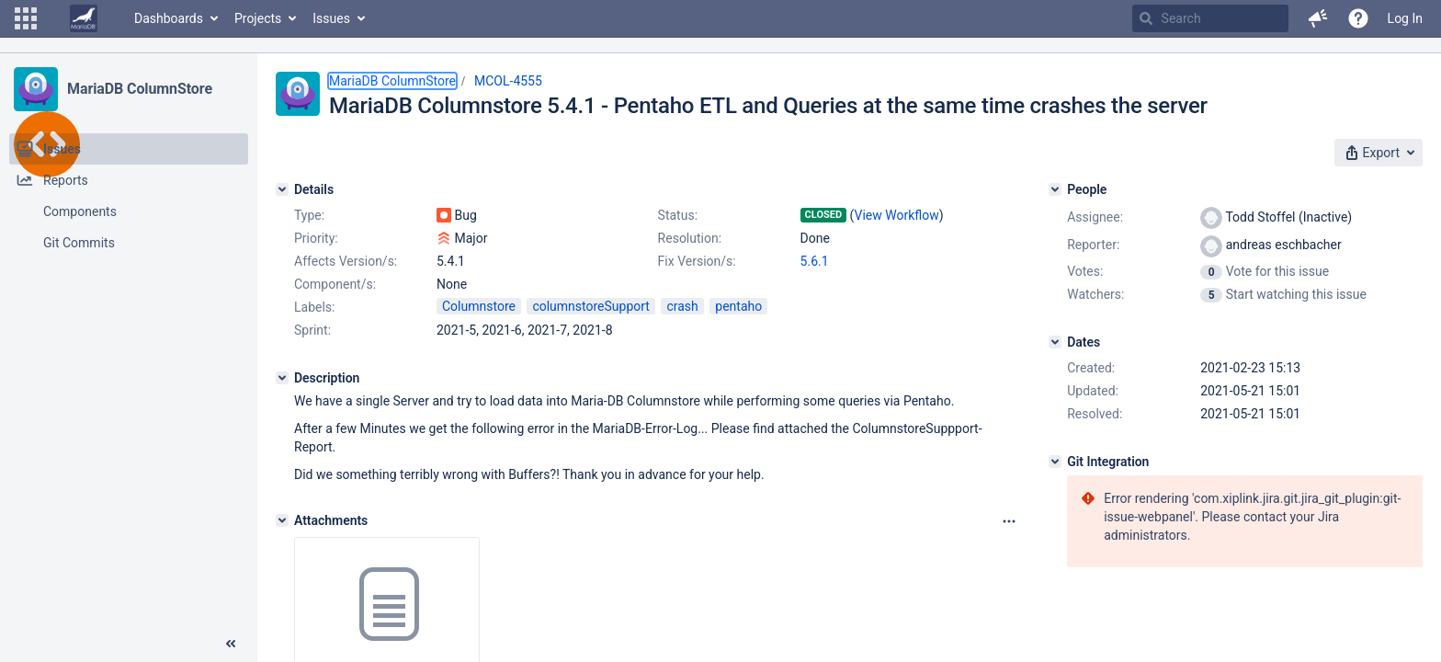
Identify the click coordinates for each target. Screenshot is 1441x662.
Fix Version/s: (697, 261)
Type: (309, 215)
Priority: (316, 238)
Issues (331, 18)
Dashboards (168, 18)
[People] (1055, 189)
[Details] (282, 189)
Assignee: (1095, 217)
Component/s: (335, 284)
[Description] (282, 377)
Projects (257, 18)
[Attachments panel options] (1009, 521)
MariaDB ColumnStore (139, 88)
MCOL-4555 (508, 81)
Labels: (314, 307)
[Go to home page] (84, 18)
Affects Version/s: (345, 261)
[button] (25, 18)
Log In (1405, 18)
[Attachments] (282, 520)
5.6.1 (814, 261)
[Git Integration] (1055, 461)
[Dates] (1055, 342)
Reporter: (1093, 244)
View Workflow (897, 215)
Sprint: (312, 330)
